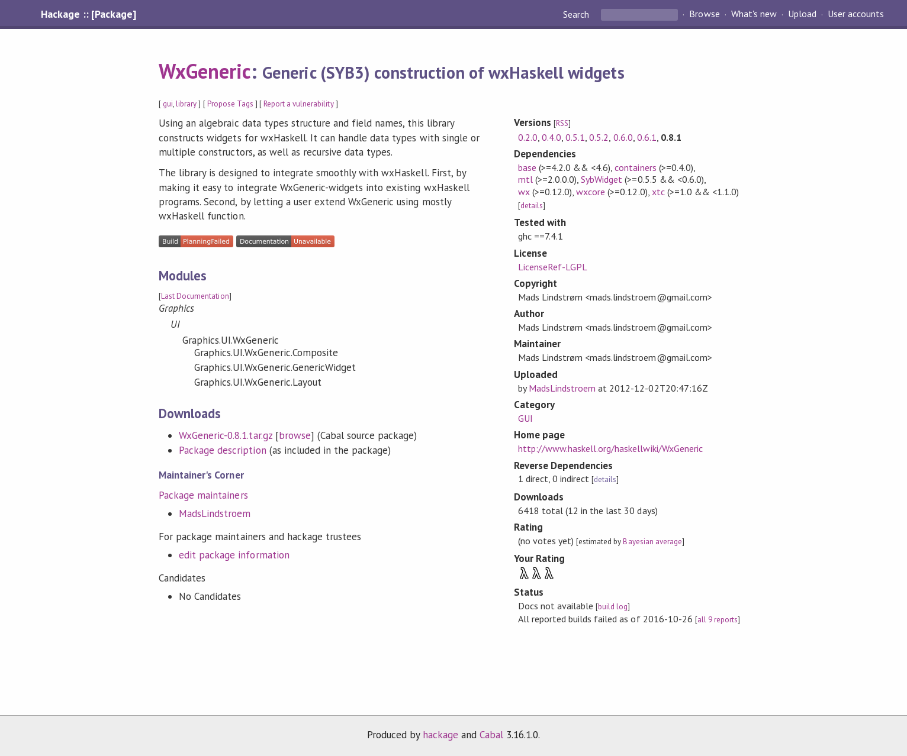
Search (577, 14)
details (531, 206)
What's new (754, 14)
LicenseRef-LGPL (552, 267)
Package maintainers (203, 495)
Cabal (491, 734)
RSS (562, 123)
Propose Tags (230, 104)
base (527, 167)
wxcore (590, 192)
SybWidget (601, 179)
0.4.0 (551, 137)
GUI (525, 418)
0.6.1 (647, 137)
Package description (222, 450)
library (186, 104)
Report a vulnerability (298, 104)
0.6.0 (623, 137)
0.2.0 (528, 137)
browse (295, 435)
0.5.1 (575, 137)
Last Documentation (195, 296)
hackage (440, 734)
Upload (802, 14)
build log (613, 607)
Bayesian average (652, 542)
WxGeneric (205, 71)
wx (524, 192)
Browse (704, 14)
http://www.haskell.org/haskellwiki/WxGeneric (610, 448)
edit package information (234, 554)
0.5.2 (599, 137)
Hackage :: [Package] (88, 14)
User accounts (856, 14)
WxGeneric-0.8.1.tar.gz (225, 435)
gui (168, 104)
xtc (658, 192)
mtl (525, 179)
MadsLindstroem (214, 513)
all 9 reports (717, 620)
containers (635, 167)
